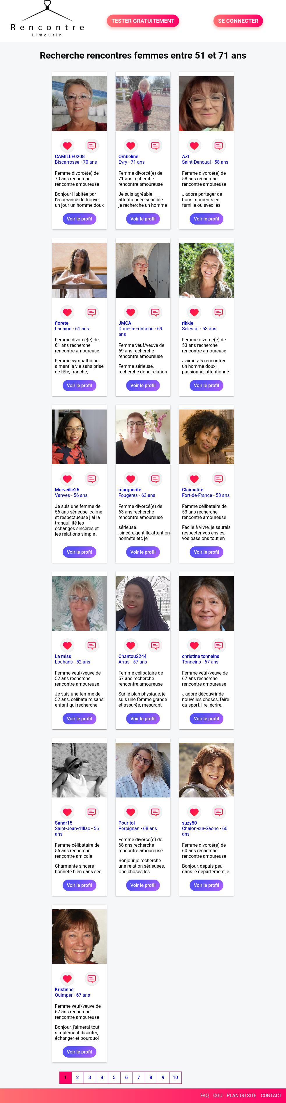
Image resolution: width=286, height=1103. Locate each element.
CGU (218, 1095)
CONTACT (271, 1095)
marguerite (130, 490)
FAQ (204, 1095)
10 (175, 1077)
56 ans (81, 495)
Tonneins (191, 662)
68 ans (150, 828)
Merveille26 (67, 490)
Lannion (63, 328)
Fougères (128, 495)
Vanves (62, 495)
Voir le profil (79, 219)
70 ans (90, 162)
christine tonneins (200, 656)
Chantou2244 (132, 656)
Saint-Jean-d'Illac (72, 828)
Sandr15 (64, 823)
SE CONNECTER (238, 20)
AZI (185, 156)
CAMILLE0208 (70, 156)
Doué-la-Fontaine (136, 328)
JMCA (125, 323)
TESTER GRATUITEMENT (143, 20)
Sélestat (190, 328)
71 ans (138, 162)
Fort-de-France (197, 495)
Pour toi (127, 823)
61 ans (82, 328)
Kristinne (64, 989)
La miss (63, 656)
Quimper (64, 995)
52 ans (83, 662)
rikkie (187, 323)
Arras (124, 662)
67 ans (211, 662)
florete (62, 323)
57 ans (140, 662)
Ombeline (128, 156)
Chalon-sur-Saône (200, 828)
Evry (123, 162)
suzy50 (189, 823)
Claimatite (192, 490)
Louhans (64, 662)
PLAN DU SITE (242, 1095)
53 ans (209, 328)
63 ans (148, 495)
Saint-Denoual (196, 162)
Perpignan (129, 828)
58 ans (221, 162)
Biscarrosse (67, 162)
